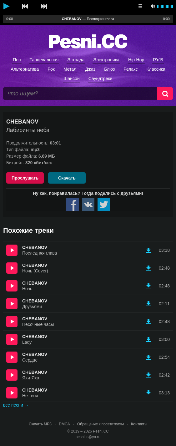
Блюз (109, 69)
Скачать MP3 (40, 424)
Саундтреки (100, 78)
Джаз (90, 69)
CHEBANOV (34, 247)
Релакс (130, 69)
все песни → (16, 405)
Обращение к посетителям (100, 424)
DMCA (64, 424)
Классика (156, 69)
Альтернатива (25, 69)
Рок (51, 69)
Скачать (67, 177)
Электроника (106, 59)
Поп (17, 59)
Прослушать (25, 177)
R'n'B (158, 59)
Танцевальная (44, 59)
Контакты (139, 424)
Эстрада (75, 59)
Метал (69, 69)
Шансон (72, 78)
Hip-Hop (136, 59)
